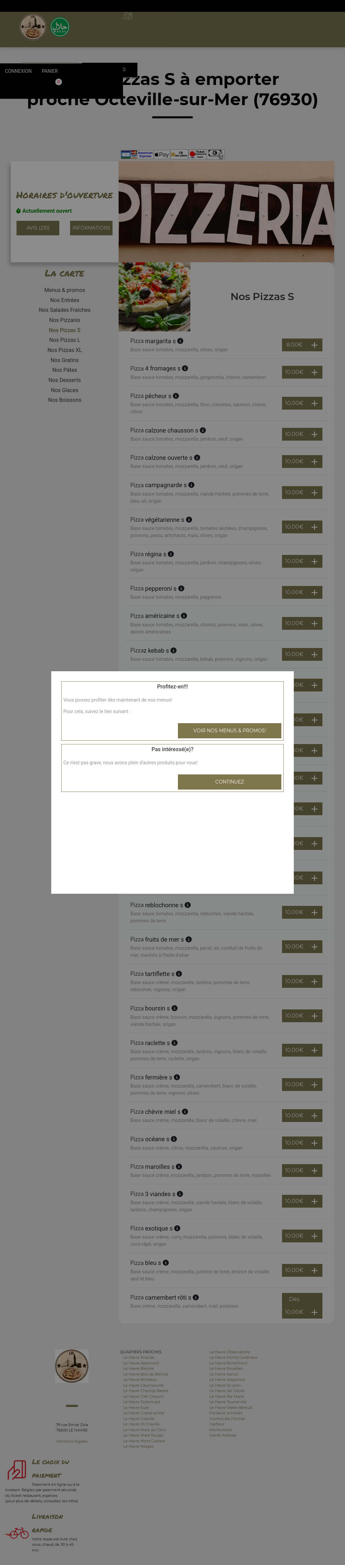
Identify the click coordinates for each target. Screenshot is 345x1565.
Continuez (229, 782)
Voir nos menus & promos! (229, 731)
